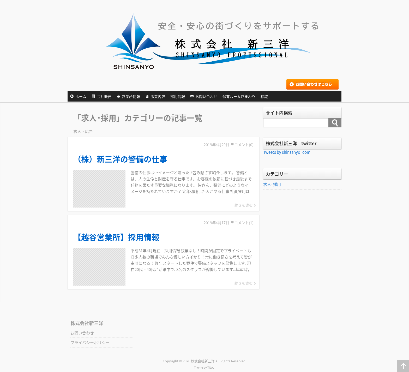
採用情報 (177, 96)
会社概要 (104, 96)
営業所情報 (131, 96)
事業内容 (158, 96)
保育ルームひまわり (238, 96)
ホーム (80, 96)
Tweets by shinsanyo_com (286, 152)
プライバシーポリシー (90, 342)
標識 (264, 96)
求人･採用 (272, 184)
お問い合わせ (206, 96)
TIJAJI (211, 367)
